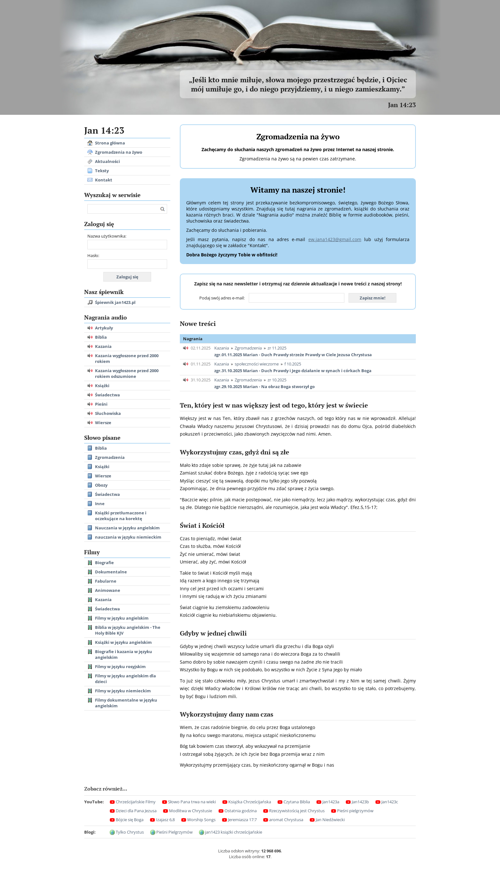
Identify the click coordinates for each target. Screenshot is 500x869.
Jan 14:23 (402, 104)
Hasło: (93, 255)
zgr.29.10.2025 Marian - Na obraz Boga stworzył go (264, 386)
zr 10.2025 (277, 380)
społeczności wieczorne (257, 364)
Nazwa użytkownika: (106, 236)
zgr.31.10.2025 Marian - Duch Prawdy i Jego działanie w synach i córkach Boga (292, 370)
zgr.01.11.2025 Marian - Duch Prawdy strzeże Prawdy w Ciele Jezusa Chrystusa (293, 354)
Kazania (221, 348)
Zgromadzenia (248, 348)
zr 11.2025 (277, 348)
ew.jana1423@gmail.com (334, 239)
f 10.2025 (292, 364)
